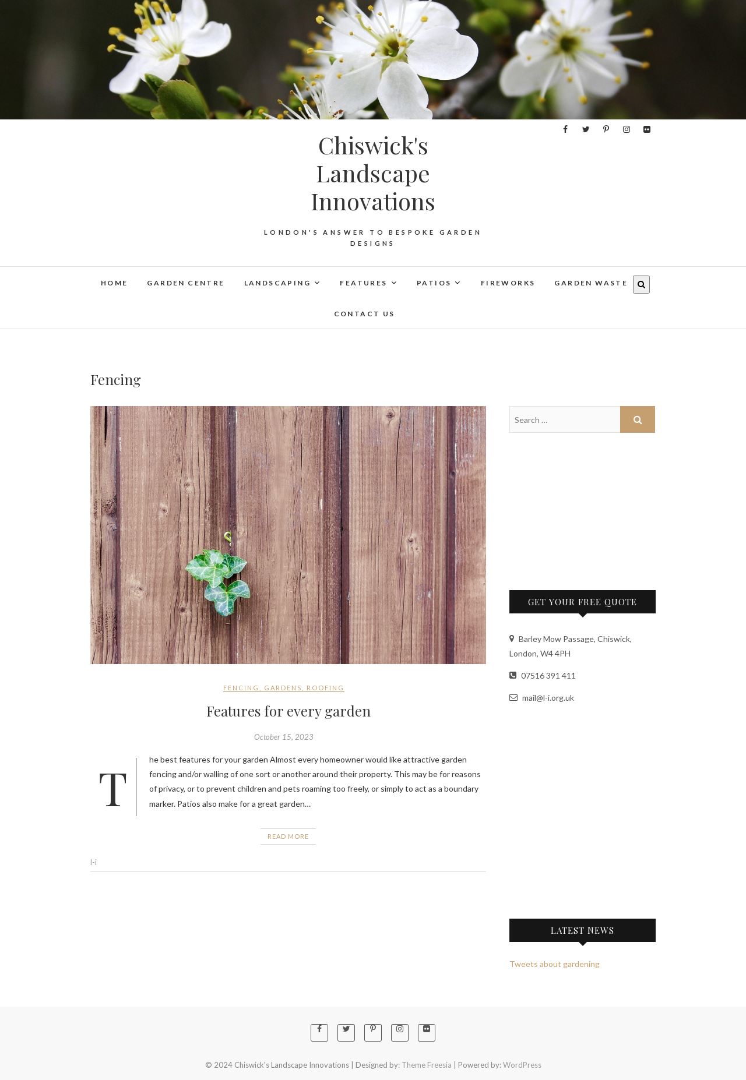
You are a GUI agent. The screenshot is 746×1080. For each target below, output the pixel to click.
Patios (434, 282)
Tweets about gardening (554, 964)
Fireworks (508, 282)
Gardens (283, 687)
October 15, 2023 (284, 737)
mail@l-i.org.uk (541, 698)
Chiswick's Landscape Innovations (373, 173)
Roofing (325, 687)
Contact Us (364, 313)
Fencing (241, 687)
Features (363, 282)
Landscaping (277, 282)
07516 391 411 (542, 675)
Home (114, 282)
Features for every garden (288, 710)
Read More (288, 836)
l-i (93, 862)
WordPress (522, 1065)
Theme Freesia (427, 1065)
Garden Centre (185, 282)
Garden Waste (591, 282)
